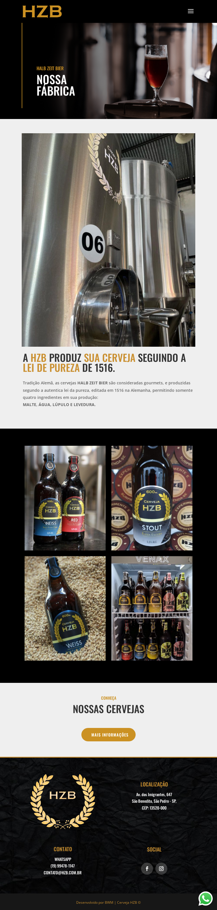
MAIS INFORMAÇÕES (109, 735)
